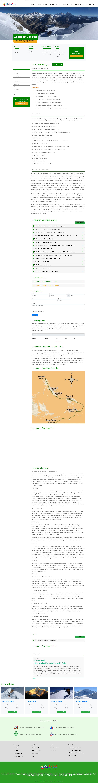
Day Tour (58, 4)
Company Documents (18, 756)
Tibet (71, 4)
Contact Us (76, 56)
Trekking (38, 4)
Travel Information (36, 747)
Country (33, 298)
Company (78, 4)
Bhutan (65, 4)
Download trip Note (57, 64)
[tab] (58, 226)
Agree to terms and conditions (39, 311)
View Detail (12, 711)
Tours (45, 4)
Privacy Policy (53, 750)
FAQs (33, 756)
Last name (52, 293)
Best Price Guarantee (36, 750)
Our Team (16, 750)
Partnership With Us (18, 753)
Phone (59, 298)
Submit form (34, 315)
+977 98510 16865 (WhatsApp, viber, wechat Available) (26, 1)
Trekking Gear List (36, 753)
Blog (84, 4)
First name (34, 293)
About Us (16, 747)
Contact (89, 4)
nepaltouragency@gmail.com (7, 1)
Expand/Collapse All (80, 222)
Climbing (51, 4)
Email (68, 293)
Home (32, 4)
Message (33, 303)
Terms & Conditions (55, 747)
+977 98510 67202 (72, 755)
